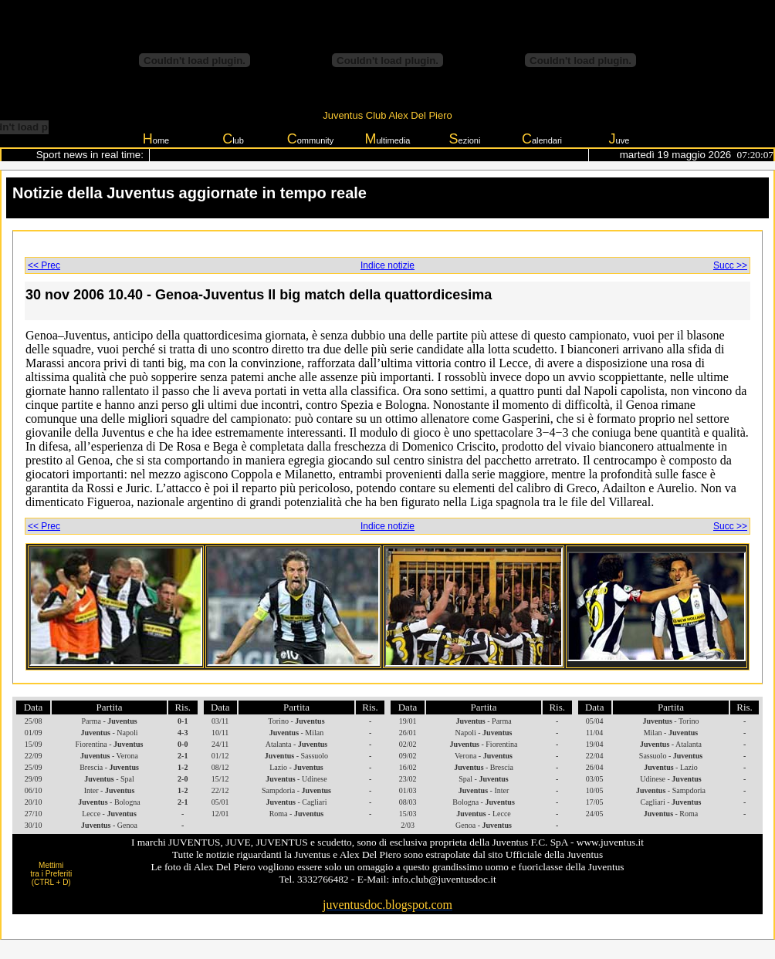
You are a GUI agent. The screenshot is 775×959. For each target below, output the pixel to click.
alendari (542, 139)
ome (156, 139)
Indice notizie (387, 265)
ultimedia (387, 139)
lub (233, 139)
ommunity (310, 139)
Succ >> (730, 265)
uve (619, 139)
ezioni (465, 139)
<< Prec (44, 265)
